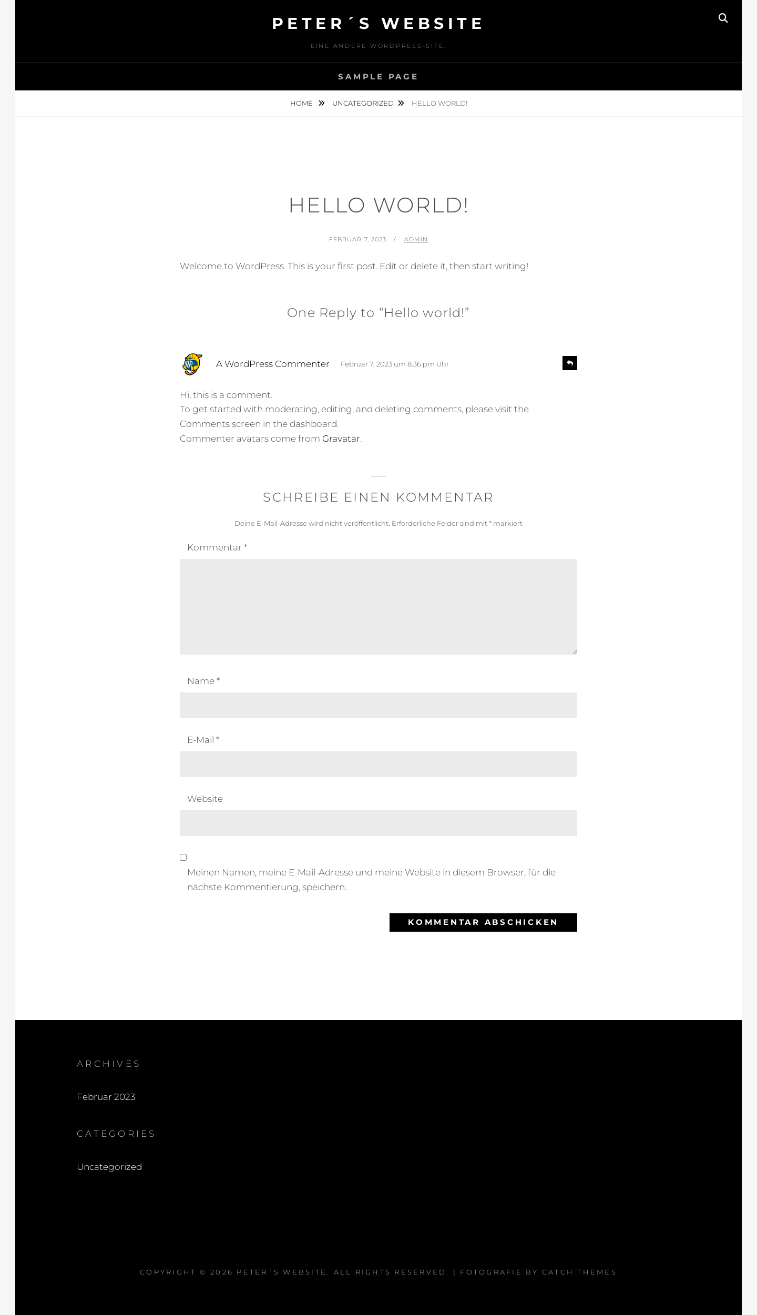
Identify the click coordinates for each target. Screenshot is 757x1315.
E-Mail (203, 740)
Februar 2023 (106, 1097)
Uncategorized (363, 103)
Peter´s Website (379, 23)
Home (302, 103)
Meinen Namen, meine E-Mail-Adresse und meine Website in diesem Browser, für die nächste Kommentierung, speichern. (371, 879)
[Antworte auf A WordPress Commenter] (569, 363)
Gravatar (341, 438)
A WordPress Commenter (273, 364)
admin (416, 239)
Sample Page (378, 76)
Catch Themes (579, 1272)
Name (203, 681)
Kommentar (217, 547)
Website (205, 798)
